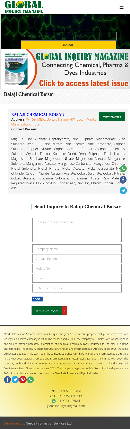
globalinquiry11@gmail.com (66, 406)
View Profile (112, 116)
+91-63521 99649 (69, 396)
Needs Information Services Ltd (49, 423)
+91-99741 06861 (69, 391)
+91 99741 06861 (65, 401)
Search (68, 45)
